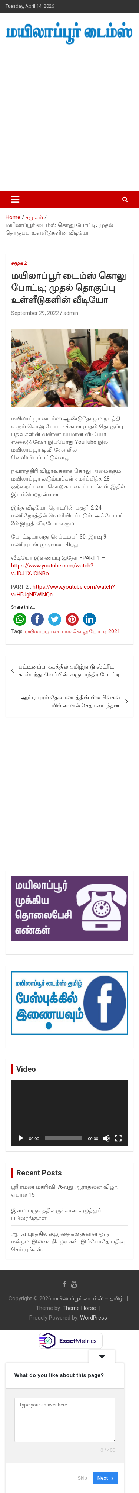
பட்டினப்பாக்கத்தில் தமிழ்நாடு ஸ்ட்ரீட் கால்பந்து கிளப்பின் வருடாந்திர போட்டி (69, 670)
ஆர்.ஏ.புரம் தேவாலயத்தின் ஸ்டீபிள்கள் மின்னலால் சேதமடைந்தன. (70, 701)
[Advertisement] (69, 118)
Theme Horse (79, 1308)
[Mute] (106, 1138)
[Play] (20, 1138)
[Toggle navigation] (15, 199)
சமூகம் (19, 263)
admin (70, 313)
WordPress (93, 1317)
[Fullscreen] (118, 1138)
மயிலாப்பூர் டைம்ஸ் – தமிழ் (88, 1298)
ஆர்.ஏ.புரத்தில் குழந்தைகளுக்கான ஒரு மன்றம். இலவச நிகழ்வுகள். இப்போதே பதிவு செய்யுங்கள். (68, 1241)
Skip (82, 1478)
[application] (69, 1112)
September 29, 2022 (35, 313)
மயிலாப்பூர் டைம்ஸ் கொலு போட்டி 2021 (72, 631)
